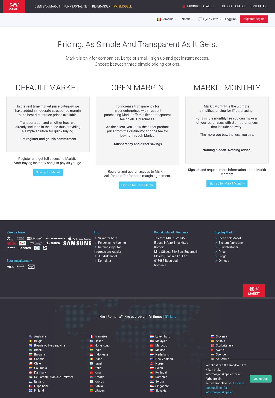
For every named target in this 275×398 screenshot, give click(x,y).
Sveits (217, 350)
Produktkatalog (197, 6)
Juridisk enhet (105, 256)
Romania (158, 377)
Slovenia (219, 336)
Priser (220, 251)
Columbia (38, 368)
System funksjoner (229, 242)
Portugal (158, 372)
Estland (36, 381)
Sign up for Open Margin (137, 185)
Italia (95, 368)
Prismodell (123, 6)
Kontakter (258, 6)
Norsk (186, 19)
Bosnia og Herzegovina (47, 345)
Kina (95, 372)
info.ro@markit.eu (176, 242)
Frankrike (98, 336)
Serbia (157, 381)
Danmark (37, 372)
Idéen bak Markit (47, 6)
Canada (36, 359)
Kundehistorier (226, 247)
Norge (156, 363)
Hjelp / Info (208, 19)
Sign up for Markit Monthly (226, 183)
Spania (218, 341)
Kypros (97, 381)
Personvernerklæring (110, 242)
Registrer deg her (254, 19)
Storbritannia (222, 345)
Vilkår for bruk (105, 238)
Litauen (97, 390)
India (95, 350)
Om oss (240, 6)
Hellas (96, 341)
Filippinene (39, 386)
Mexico (157, 350)
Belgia (35, 341)
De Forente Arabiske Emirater (51, 377)
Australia (37, 336)
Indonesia (99, 354)
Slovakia (158, 390)
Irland (96, 359)
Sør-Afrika (220, 359)
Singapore (159, 386)
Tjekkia (218, 363)
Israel (96, 363)
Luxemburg (160, 336)
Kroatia (97, 377)
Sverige (218, 354)
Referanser (101, 6)
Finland (36, 390)
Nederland (159, 354)
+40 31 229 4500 (177, 238)
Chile (35, 363)
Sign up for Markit (48, 172)
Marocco (158, 345)
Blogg (227, 6)
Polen (156, 368)
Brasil (35, 350)
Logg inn (231, 19)
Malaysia (158, 341)
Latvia (96, 386)
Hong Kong (100, 345)
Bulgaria (37, 354)
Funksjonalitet (76, 6)
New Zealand (161, 359)
